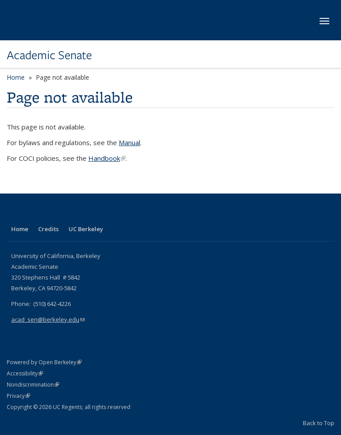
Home (16, 77)
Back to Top (318, 423)
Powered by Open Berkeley (44, 362)
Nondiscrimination (33, 384)
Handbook (106, 158)
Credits (48, 229)
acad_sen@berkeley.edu (48, 319)
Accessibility (25, 373)
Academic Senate (49, 55)
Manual (129, 142)
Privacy (18, 396)
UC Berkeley (86, 229)
